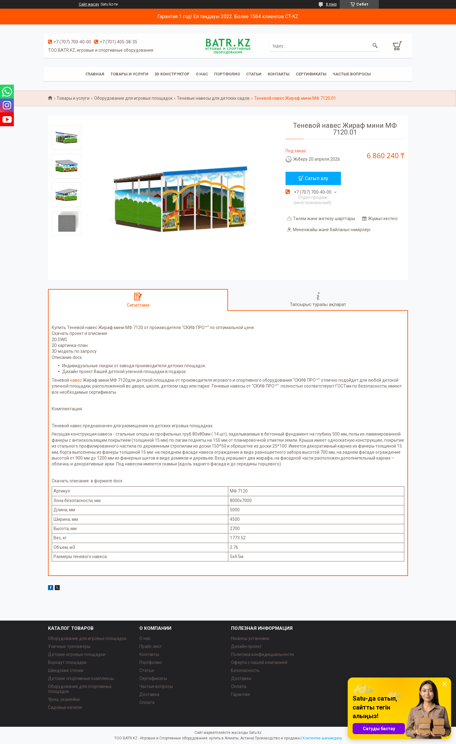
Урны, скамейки (64, 699)
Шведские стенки (65, 670)
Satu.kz (255, 732)
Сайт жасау (89, 4)
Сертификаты (311, 74)
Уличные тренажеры (69, 646)
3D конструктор (172, 74)
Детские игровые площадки (76, 654)
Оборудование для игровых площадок (133, 98)
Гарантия (240, 694)
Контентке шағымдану (322, 738)
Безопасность (245, 670)
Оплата (146, 702)
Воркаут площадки (67, 662)
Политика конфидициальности (262, 654)
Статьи (254, 74)
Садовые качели (65, 707)
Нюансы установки (250, 638)
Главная (95, 74)
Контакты (279, 74)
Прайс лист (150, 646)
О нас (202, 74)
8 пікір (331, 4)
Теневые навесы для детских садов (213, 98)
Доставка (149, 694)
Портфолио (227, 74)
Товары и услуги (129, 74)
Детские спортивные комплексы (81, 678)
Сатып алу (316, 178)
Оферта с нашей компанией (259, 662)
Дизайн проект (246, 646)
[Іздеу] (375, 46)
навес (76, 380)
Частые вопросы (352, 74)
